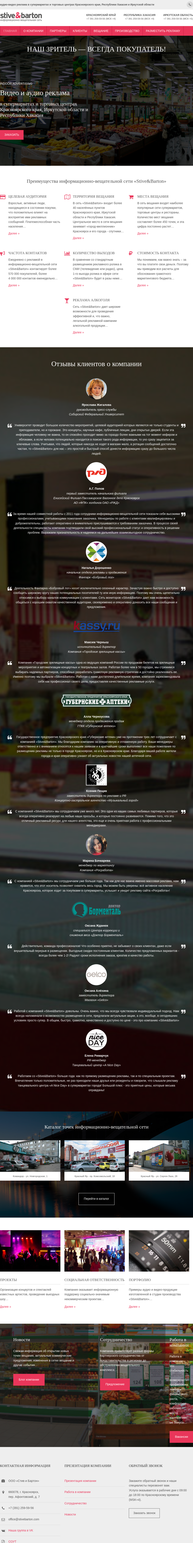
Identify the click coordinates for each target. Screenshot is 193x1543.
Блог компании (25, 1396)
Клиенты (80, 28)
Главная (10, 28)
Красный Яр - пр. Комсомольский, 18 (96, 1190)
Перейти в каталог (96, 1211)
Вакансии (150, 1396)
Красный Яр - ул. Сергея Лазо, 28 (163, 1190)
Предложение (89, 1396)
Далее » (14, 232)
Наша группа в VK (20, 1495)
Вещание (101, 28)
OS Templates (185, 1534)
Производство (127, 28)
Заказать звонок (148, 1477)
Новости (72, 1479)
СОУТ (12, 1506)
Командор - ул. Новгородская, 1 (30, 1190)
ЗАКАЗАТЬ (11, 135)
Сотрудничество (77, 1468)
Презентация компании (82, 1445)
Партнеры (58, 28)
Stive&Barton (50, 1534)
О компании (33, 28)
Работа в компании (79, 1457)
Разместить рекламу (163, 28)
